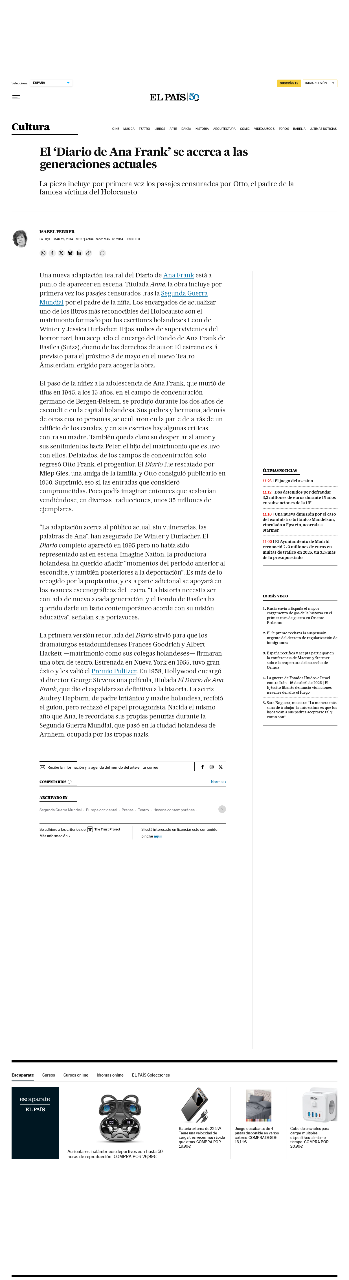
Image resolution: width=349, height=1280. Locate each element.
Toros (284, 129)
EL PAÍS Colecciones (151, 1075)
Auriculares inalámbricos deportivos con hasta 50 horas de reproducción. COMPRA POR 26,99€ (115, 1154)
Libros (160, 129)
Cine (115, 129)
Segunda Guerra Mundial (60, 810)
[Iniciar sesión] (320, 83)
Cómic (245, 129)
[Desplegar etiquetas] (222, 809)
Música (129, 129)
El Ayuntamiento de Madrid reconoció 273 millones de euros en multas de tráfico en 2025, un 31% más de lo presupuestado (299, 549)
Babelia (299, 129)
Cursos (48, 1075)
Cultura (31, 127)
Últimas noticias (323, 129)
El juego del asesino (294, 480)
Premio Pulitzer (113, 671)
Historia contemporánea (174, 810)
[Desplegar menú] (16, 97)
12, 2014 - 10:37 (69, 239)
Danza (186, 129)
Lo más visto (275, 596)
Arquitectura (224, 129)
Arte (173, 129)
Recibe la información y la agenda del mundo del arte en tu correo (102, 767)
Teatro (144, 129)
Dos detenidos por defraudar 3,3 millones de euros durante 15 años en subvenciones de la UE (299, 497)
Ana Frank (178, 275)
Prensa (127, 810)
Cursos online (75, 1075)
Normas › (218, 782)
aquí (158, 836)
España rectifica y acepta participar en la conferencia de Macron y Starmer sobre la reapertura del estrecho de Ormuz (300, 660)
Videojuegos (264, 129)
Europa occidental (101, 810)
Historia (202, 129)
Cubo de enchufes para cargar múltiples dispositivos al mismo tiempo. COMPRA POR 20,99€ (309, 1137)
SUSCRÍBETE (289, 83)
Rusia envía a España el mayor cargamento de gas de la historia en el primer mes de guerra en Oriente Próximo (299, 615)
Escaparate (23, 1075)
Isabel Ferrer (57, 231)
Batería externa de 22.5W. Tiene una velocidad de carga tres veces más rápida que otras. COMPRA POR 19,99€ (202, 1137)
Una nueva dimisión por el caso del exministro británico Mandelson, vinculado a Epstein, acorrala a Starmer (299, 522)
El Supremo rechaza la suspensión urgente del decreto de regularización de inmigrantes (302, 638)
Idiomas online (110, 1075)
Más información (54, 836)
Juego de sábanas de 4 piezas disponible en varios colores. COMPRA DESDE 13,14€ (257, 1135)
